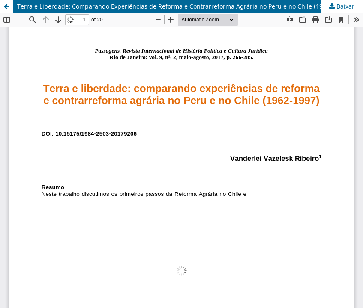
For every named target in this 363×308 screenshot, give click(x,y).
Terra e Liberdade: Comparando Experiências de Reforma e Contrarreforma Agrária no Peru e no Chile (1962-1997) (182, 6)
